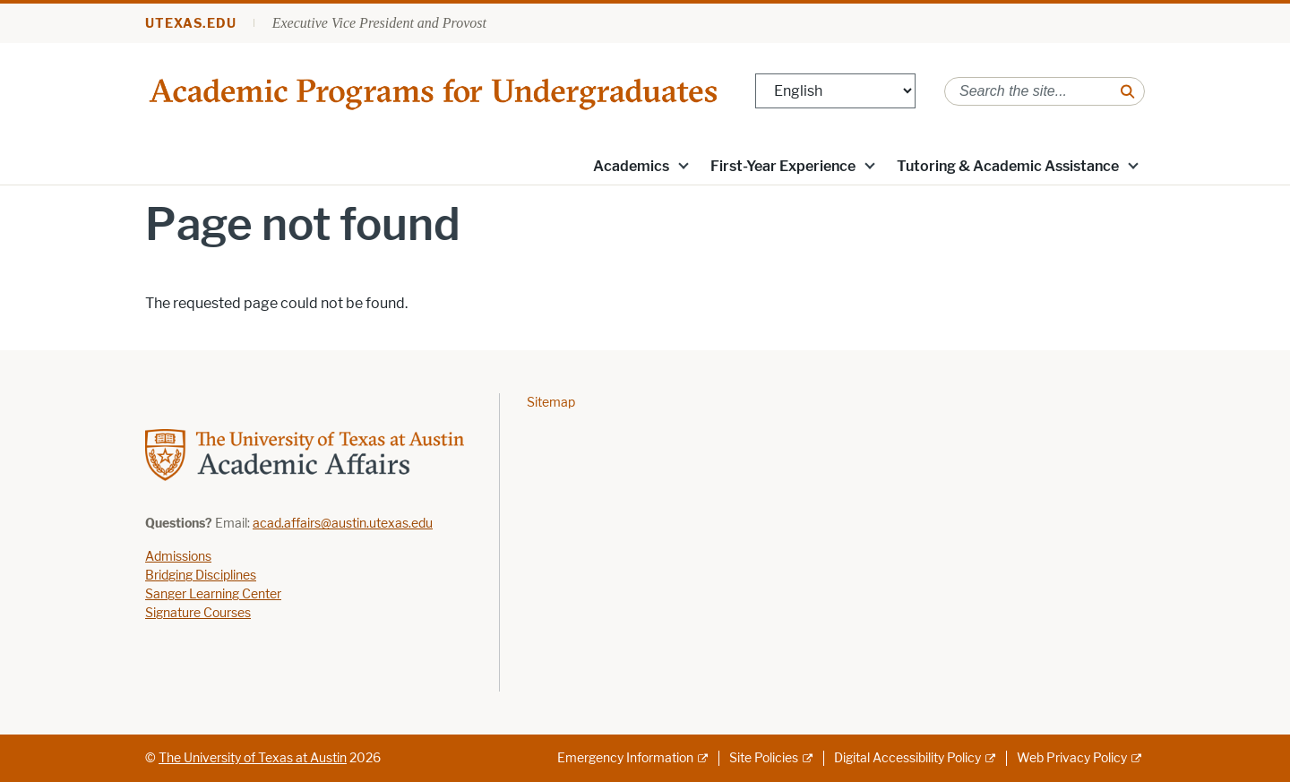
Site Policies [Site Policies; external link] (763, 758)
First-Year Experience (783, 166)
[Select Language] (835, 90)
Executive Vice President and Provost (379, 22)
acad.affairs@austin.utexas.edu (343, 523)
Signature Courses (198, 613)
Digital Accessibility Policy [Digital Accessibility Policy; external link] (907, 758)
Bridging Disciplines (200, 575)
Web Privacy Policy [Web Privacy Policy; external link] (1072, 758)
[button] (683, 165)
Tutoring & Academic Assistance (1008, 166)
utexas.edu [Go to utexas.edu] (190, 23)
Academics (631, 166)
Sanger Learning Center (213, 594)
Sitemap (551, 402)
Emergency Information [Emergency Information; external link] (625, 758)
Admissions (178, 556)
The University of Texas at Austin (253, 758)
